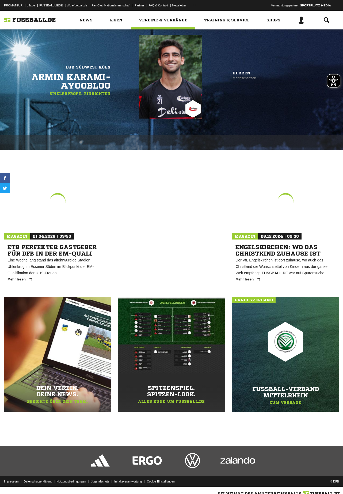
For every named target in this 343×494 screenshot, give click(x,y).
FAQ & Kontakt (158, 5)
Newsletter (179, 5)
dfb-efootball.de (77, 5)
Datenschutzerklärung (38, 481)
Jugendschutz (100, 481)
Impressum (11, 481)
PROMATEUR (13, 5)
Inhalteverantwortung (128, 481)
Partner (139, 5)
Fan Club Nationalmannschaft (111, 5)
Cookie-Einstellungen (161, 481)
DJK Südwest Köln (88, 67)
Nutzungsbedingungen (71, 481)
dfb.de (31, 5)
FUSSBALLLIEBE (51, 5)
